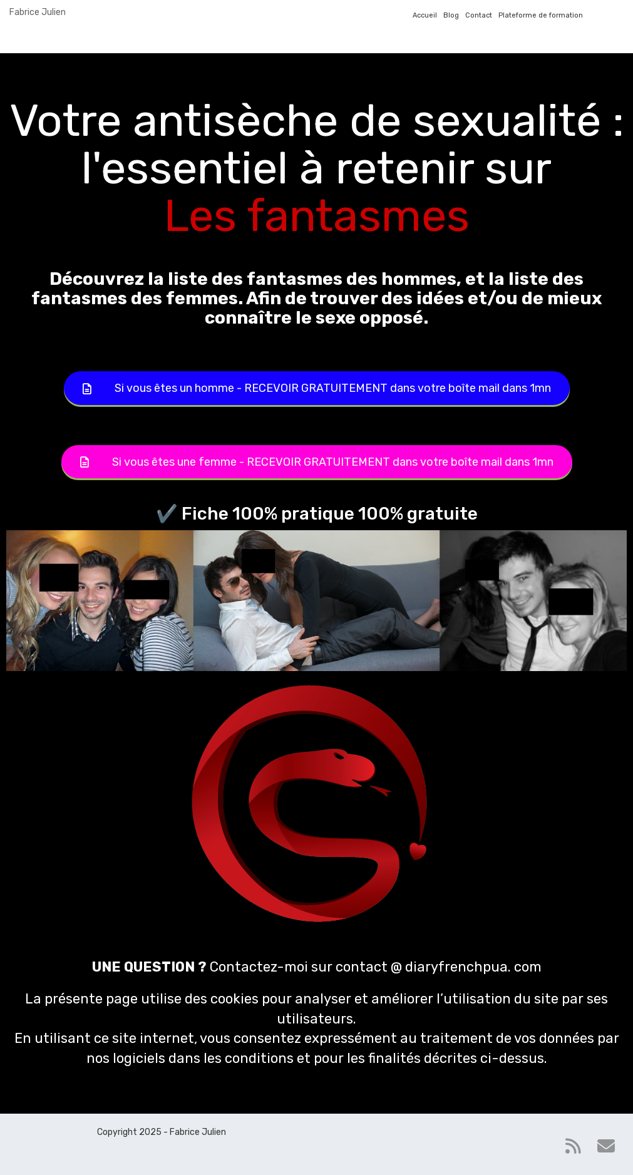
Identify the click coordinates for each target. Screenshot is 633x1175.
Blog (451, 15)
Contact (478, 15)
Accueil (425, 15)
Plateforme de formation (540, 15)
